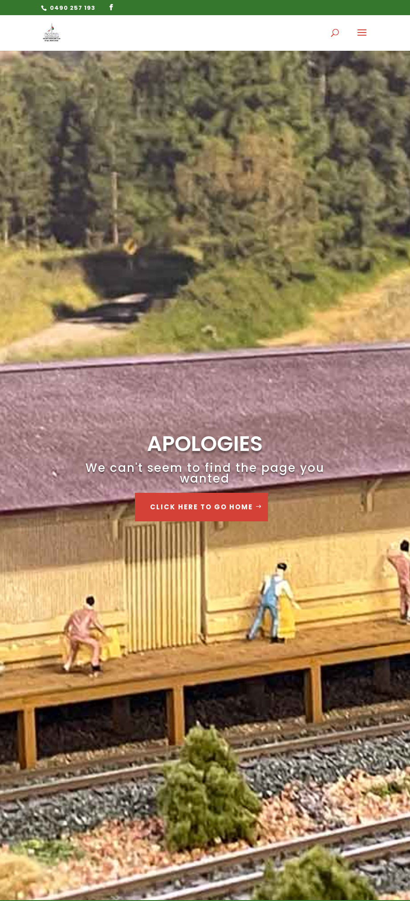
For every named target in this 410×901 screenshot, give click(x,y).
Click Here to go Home (201, 507)
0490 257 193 (71, 8)
